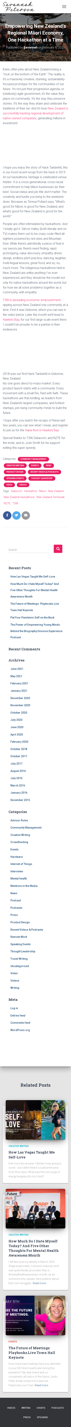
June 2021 (16, 668)
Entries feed (17, 1015)
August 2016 (18, 770)
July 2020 (16, 719)
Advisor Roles (19, 820)
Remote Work (18, 936)
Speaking (42, 1417)
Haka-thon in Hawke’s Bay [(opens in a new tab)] (42, 430)
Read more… (40, 1283)
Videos (23, 485)
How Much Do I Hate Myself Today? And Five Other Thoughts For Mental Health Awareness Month (34, 590)
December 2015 (20, 800)
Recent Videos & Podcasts (44, 472)
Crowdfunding (19, 842)
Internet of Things (21, 864)
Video (9, 485)
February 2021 (19, 683)
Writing (14, 987)
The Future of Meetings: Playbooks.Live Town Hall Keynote (32, 1353)
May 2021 (16, 676)
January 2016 (18, 792)
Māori (42, 491)
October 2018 (18, 749)
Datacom (16, 491)
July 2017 (16, 763)
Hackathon (30, 491)
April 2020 (16, 734)
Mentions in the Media (23, 885)
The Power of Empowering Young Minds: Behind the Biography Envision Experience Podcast (36, 631)
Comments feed (20, 1022)
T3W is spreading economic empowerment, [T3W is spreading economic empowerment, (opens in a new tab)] (32, 300)
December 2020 (20, 698)
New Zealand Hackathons (19, 497)
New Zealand (56, 491)
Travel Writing (19, 958)
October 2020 (18, 712)
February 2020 (19, 741)
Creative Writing (15, 465)
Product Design (14, 472)
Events (35, 465)
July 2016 (16, 778)
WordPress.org (20, 1030)
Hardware (16, 856)
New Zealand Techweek (51, 497)
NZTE (7, 503)
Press (14, 914)
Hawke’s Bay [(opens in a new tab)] (11, 319)
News (48, 465)
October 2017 (18, 756)
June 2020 (16, 727)
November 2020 (20, 705)
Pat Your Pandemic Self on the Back (32, 617)
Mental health (18, 878)
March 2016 (17, 785)
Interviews (16, 871)
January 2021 (18, 690)
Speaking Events (15, 478)
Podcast (15, 900)
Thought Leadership (42, 478)
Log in (14, 1008)
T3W (15, 503)
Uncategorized (19, 966)
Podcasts (16, 907)
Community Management (33, 459)
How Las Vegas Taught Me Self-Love (32, 576)
